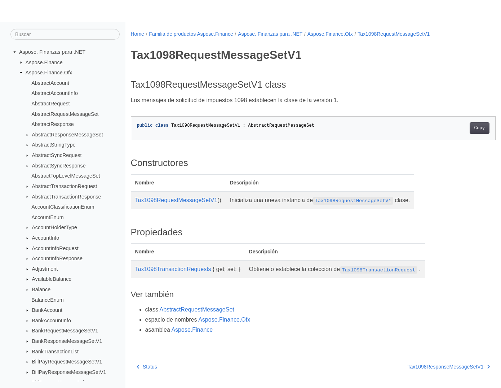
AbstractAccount (50, 83)
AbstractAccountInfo (54, 93)
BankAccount (47, 310)
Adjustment (45, 269)
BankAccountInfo (51, 320)
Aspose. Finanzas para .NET (52, 52)
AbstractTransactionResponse (66, 196)
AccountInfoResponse (57, 258)
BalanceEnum (47, 299)
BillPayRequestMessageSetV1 (67, 362)
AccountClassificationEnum (62, 207)
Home (137, 34)
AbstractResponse (52, 124)
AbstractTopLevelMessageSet (65, 176)
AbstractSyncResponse (59, 166)
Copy (454, 128)
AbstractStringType (54, 145)
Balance (41, 289)
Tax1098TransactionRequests (173, 269)
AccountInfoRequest (55, 248)
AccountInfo (45, 238)
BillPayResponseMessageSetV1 (69, 372)
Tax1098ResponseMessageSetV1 (423, 367)
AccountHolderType (54, 227)
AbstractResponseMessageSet (67, 135)
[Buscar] (65, 34)
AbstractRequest (50, 103)
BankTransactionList (55, 351)
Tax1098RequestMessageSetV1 (394, 34)
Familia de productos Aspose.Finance (191, 34)
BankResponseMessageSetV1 (67, 341)
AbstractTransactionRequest (64, 186)
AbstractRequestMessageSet (64, 114)
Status (147, 367)
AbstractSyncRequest (56, 155)
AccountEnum (47, 217)
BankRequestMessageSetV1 (65, 330)
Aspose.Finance (44, 62)
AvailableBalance (51, 279)
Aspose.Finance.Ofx (49, 72)
